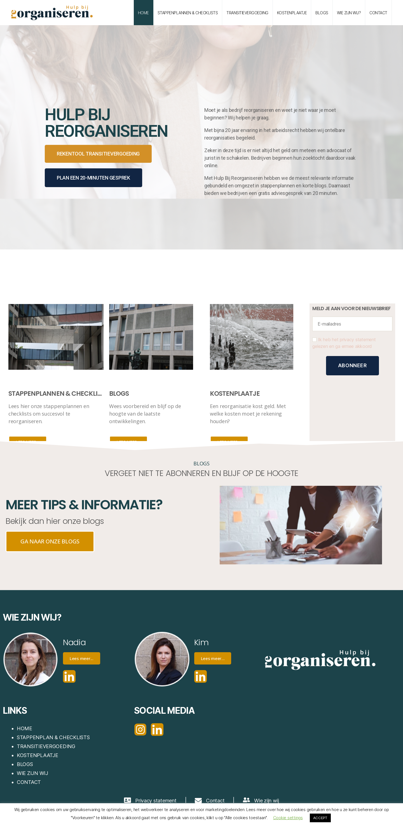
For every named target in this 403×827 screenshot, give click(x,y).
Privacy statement (155, 801)
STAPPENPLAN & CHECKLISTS (53, 737)
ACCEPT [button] (320, 818)
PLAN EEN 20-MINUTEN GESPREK (93, 178)
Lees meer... (81, 658)
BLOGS (321, 12)
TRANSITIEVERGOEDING (247, 12)
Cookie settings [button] (288, 817)
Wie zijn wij (266, 801)
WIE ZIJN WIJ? (349, 12)
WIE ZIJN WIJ (32, 773)
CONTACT (29, 782)
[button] (98, 154)
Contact (215, 801)
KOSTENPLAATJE (292, 12)
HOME (143, 12)
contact (378, 12)
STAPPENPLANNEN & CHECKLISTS (188, 12)
